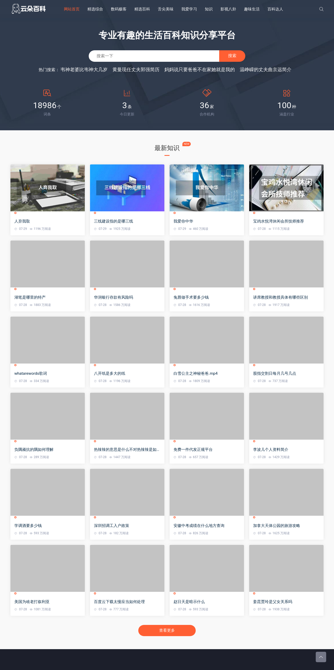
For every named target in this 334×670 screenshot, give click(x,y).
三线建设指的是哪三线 (113, 221)
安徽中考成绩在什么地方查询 (199, 525)
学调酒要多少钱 (28, 525)
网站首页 (72, 9)
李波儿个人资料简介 (270, 449)
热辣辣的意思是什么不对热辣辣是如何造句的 (127, 449)
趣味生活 (252, 9)
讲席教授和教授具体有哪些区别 (280, 297)
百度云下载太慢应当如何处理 (119, 601)
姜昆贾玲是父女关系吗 (272, 601)
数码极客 (119, 9)
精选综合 (95, 9)
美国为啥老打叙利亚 (32, 601)
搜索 (232, 55)
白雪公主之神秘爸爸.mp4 (196, 373)
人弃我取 (22, 221)
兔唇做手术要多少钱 (191, 297)
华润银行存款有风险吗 (113, 297)
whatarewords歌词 (30, 373)
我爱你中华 (183, 221)
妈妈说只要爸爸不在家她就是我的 (199, 69)
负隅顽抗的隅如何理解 (33, 449)
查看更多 (167, 630)
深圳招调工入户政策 (111, 525)
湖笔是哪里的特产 (30, 297)
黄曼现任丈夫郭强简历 (135, 69)
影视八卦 (228, 9)
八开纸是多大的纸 (109, 373)
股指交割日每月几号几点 (274, 373)
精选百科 (142, 9)
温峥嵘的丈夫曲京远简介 (265, 69)
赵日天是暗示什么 (189, 601)
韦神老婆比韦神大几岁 (84, 69)
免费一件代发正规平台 (193, 449)
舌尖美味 (166, 9)
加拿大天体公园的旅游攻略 (276, 525)
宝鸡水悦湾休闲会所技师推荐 (278, 221)
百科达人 (275, 9)
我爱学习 (189, 9)
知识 (209, 9)
